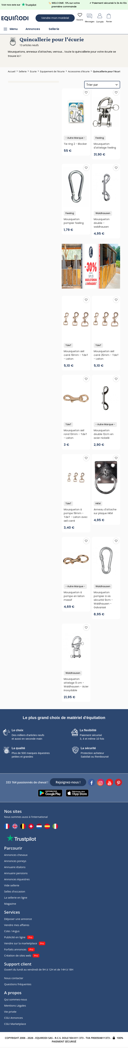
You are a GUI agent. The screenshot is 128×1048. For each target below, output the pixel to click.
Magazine (10, 903)
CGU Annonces (13, 1017)
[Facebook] (91, 782)
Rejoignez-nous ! (68, 782)
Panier (109, 18)
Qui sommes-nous (15, 999)
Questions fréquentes (17, 984)
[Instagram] (100, 782)
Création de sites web (17, 955)
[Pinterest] (118, 782)
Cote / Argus (12, 931)
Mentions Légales (15, 1005)
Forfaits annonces (15, 949)
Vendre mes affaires (16, 925)
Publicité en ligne (14, 937)
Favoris (79, 16)
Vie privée (10, 1011)
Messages (89, 18)
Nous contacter (13, 978)
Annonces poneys (15, 861)
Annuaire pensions (16, 873)
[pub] (91, 266)
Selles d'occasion (14, 891)
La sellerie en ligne (15, 897)
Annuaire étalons (14, 867)
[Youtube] (109, 782)
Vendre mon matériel (55, 18)
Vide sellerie (11, 885)
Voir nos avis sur (19, 4)
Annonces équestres (17, 879)
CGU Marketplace (15, 1024)
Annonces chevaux (15, 855)
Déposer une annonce (18, 919)
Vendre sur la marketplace (20, 943)
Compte (100, 17)
